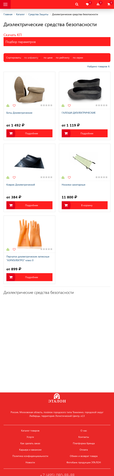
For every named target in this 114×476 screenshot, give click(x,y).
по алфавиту (32, 57)
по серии (78, 57)
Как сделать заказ (30, 443)
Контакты (83, 437)
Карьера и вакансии (30, 449)
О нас (83, 430)
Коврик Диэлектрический (20, 184)
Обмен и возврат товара (84, 456)
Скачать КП (13, 34)
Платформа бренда (84, 443)
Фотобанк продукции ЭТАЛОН (83, 462)
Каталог (20, 14)
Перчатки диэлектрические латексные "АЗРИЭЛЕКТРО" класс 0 (27, 258)
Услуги (30, 437)
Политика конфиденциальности (30, 456)
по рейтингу (62, 57)
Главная (8, 14)
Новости (30, 462)
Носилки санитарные (73, 184)
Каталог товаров (30, 430)
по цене (48, 57)
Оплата (84, 449)
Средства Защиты (38, 14)
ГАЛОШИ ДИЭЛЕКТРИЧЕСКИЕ (79, 112)
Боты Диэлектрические (19, 112)
